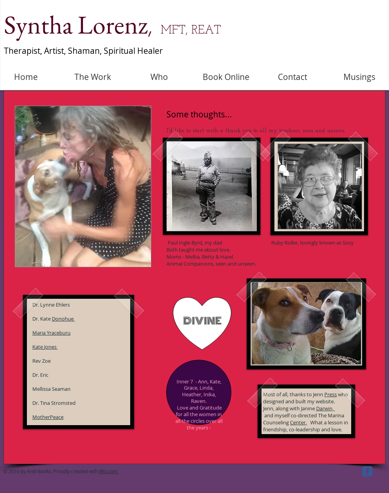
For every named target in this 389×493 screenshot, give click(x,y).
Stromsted (63, 402)
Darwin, (325, 408)
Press (330, 394)
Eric (44, 374)
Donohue (63, 318)
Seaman (61, 388)
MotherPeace (48, 416)
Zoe (46, 360)
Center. (298, 422)
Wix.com (108, 471)
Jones (51, 346)
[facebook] (367, 471)
